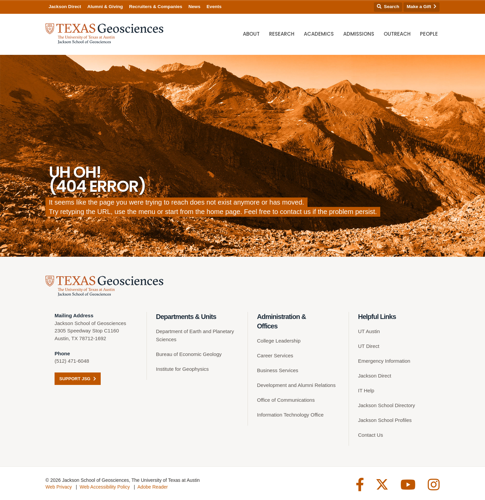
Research (281, 33)
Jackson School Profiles (385, 420)
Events (214, 6)
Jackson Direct (64, 6)
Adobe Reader (152, 487)
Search (388, 6)
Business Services (277, 370)
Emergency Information (384, 361)
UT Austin (369, 331)
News (194, 6)
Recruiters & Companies (155, 6)
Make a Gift (422, 6)
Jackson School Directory (386, 405)
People (429, 33)
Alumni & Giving (105, 6)
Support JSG (77, 378)
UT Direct (368, 346)
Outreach (397, 33)
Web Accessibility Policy (104, 487)
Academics (319, 33)
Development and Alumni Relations (296, 385)
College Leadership (278, 341)
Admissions (358, 33)
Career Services (275, 355)
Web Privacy (58, 487)
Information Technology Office (290, 415)
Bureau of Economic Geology (189, 354)
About (251, 33)
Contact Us (370, 435)
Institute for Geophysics (182, 369)
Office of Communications (286, 400)
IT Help (366, 390)
